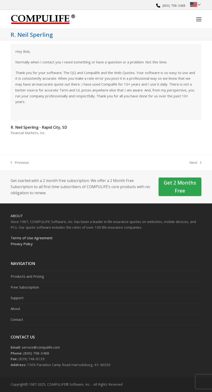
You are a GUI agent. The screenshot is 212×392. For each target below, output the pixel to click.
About (17, 215)
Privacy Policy (22, 243)
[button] (198, 19)
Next (195, 162)
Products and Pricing (27, 276)
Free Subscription (25, 287)
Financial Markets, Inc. (28, 132)
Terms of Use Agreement (32, 237)
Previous (20, 162)
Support (17, 297)
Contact (17, 319)
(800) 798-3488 (173, 5)
